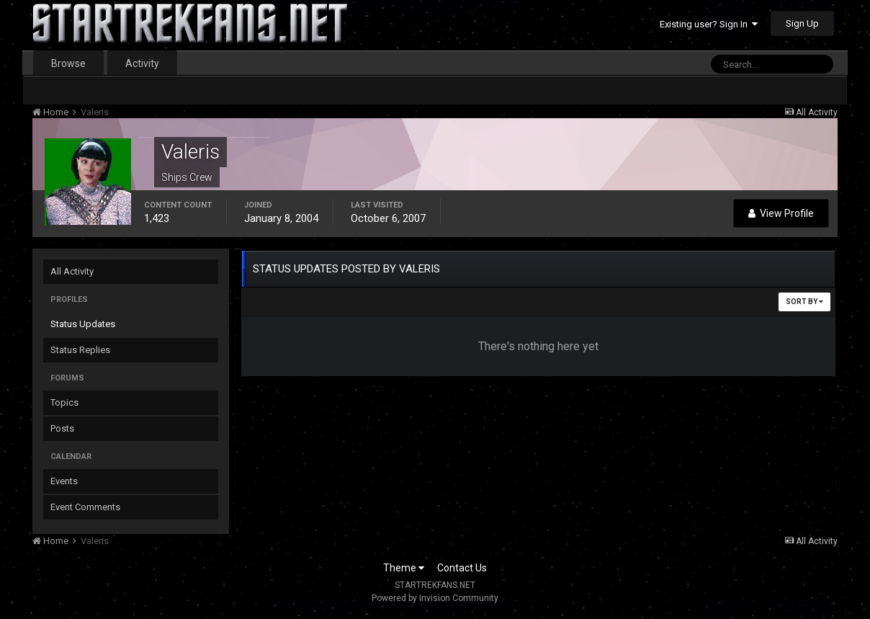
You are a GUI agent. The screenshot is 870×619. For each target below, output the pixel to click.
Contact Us (462, 568)
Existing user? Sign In (709, 24)
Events (64, 481)
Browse (68, 63)
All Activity (72, 271)
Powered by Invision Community (435, 598)
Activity (142, 63)
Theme (403, 568)
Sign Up (802, 23)
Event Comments (85, 507)
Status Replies (80, 349)
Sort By (804, 302)
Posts (62, 428)
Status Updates (82, 324)
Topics (64, 402)
